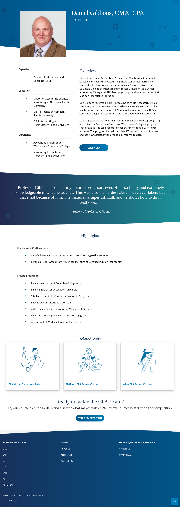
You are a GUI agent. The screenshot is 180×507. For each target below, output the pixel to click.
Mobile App (66, 454)
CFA (4, 466)
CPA (5, 448)
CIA (4, 460)
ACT (4, 479)
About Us (65, 448)
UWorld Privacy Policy (36, 496)
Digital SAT (8, 485)
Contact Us (124, 448)
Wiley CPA (94, 147)
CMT (5, 473)
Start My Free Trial (90, 418)
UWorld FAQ (125, 454)
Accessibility (67, 460)
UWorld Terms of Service (12, 496)
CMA (5, 454)
